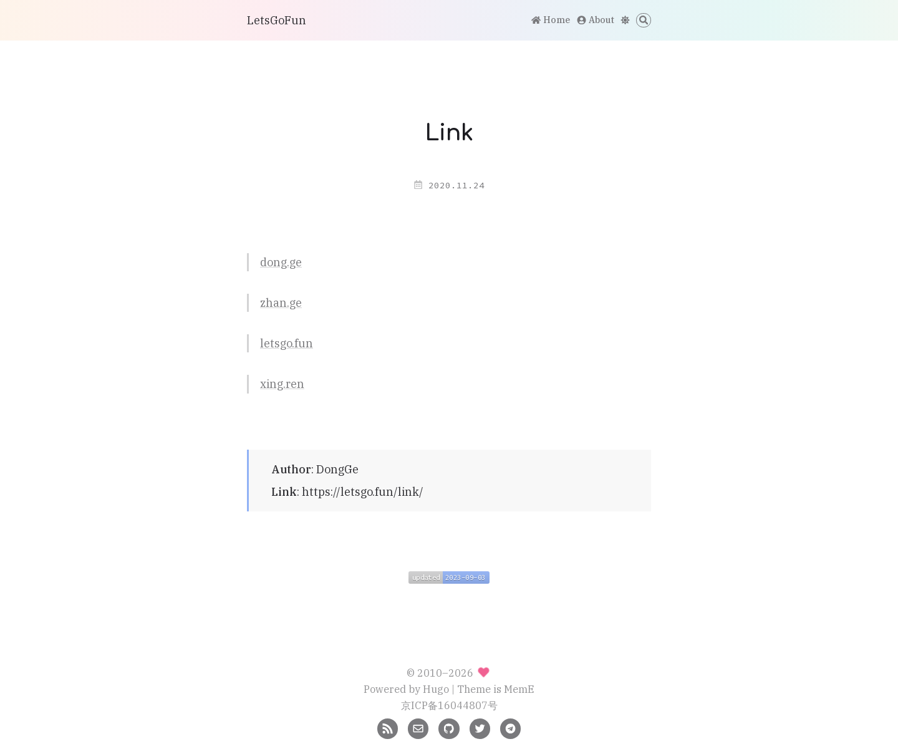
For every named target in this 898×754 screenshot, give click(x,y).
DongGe (337, 469)
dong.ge (281, 262)
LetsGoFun (276, 20)
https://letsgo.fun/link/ (362, 492)
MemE (519, 688)
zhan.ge (281, 303)
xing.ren (282, 384)
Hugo (436, 688)
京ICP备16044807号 (449, 705)
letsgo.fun (286, 343)
